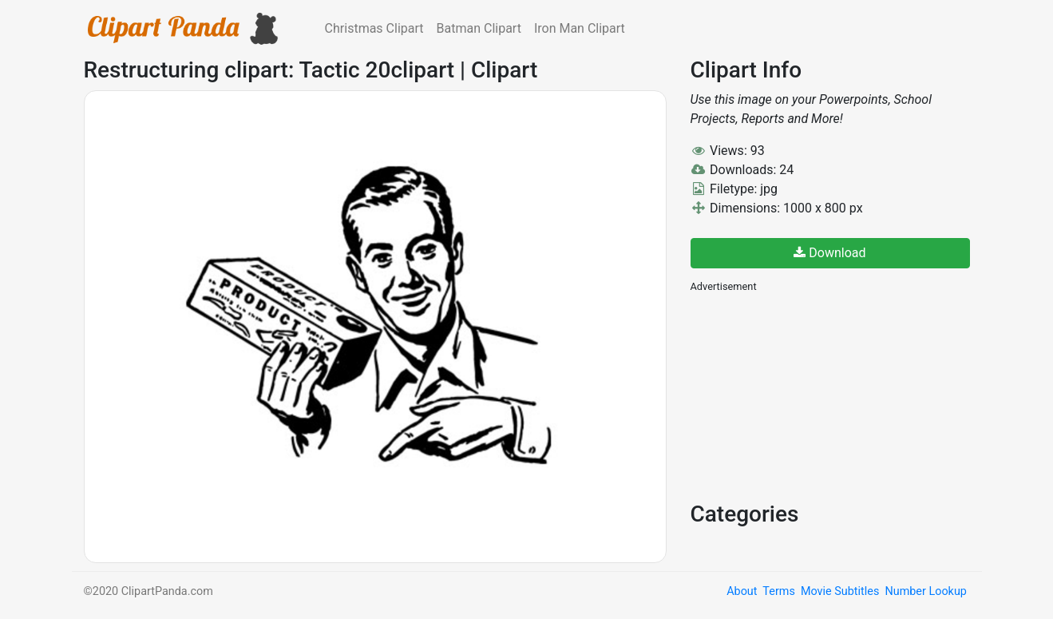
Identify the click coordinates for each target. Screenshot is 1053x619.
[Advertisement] (810, 395)
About (741, 591)
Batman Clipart (479, 28)
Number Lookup (925, 591)
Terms (778, 591)
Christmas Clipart (374, 28)
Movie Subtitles (840, 591)
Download (829, 252)
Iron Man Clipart (579, 28)
